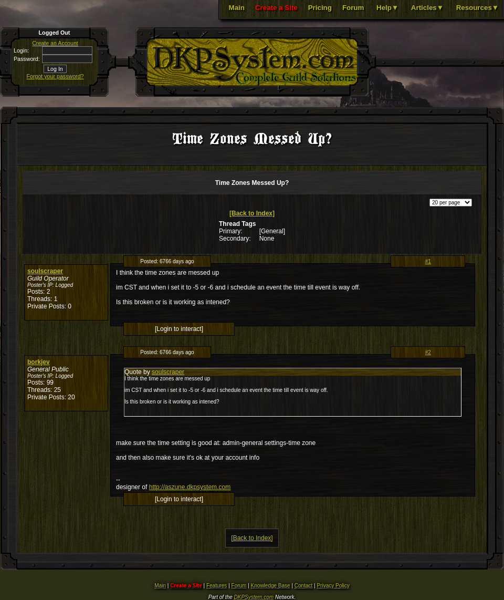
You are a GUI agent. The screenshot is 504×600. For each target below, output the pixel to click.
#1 (428, 261)
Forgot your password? (55, 76)
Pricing (320, 8)
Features (216, 585)
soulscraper (45, 271)
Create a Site (276, 8)
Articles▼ (427, 8)
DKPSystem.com (254, 597)
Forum (353, 8)
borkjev (38, 362)
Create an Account (55, 43)
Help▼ (387, 8)
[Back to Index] (252, 213)
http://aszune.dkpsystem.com (189, 487)
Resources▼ (477, 8)
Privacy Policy (333, 585)
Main (237, 8)
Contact (303, 585)
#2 (428, 352)
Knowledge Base (270, 585)
